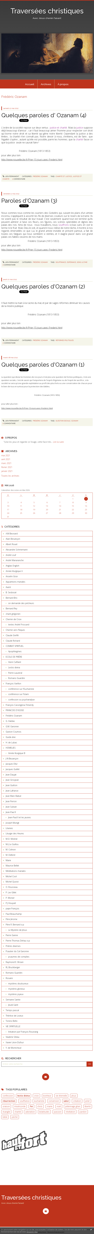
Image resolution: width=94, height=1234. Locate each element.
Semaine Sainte (13, 999)
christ (39, 1106)
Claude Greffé (12, 635)
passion (57, 1111)
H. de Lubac (11, 742)
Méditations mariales (16, 871)
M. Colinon (11, 849)
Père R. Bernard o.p (15, 924)
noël (59, 1106)
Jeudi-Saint (13, 1004)
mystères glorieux (16, 988)
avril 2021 (5, 459)
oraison (6, 1106)
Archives (46, 84)
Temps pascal (12, 1010)
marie (49, 1106)
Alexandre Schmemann (17, 549)
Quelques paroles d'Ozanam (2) (43, 286)
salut (66, 1101)
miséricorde (20, 1106)
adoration (30, 1111)
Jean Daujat (11, 774)
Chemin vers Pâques (15, 630)
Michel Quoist (12, 881)
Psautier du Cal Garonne (17, 951)
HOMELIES (11, 747)
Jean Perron (11, 801)
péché (15, 1117)
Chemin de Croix (13, 619)
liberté (88, 1106)
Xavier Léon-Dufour (15, 1042)
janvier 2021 (7, 471)
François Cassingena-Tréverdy (20, 705)
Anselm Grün (12, 576)
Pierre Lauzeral (15, 672)
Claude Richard (13, 640)
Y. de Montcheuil (13, 1047)
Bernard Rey (11, 608)
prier (87, 1101)
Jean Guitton (11, 785)
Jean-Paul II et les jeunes (19, 817)
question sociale (63, 421)
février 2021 (6, 467)
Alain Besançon (13, 538)
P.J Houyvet (11, 903)
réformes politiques (65, 340)
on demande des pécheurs (21, 603)
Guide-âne (11, 737)
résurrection (9, 1101)
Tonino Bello (11, 1021)
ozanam (74, 421)
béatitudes (44, 1111)
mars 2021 (6, 463)
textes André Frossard (18, 624)
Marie (8, 860)
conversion (54, 1101)
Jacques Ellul (11, 763)
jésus (73, 1095)
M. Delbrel (10, 855)
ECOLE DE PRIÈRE (14, 656)
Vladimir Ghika (12, 1037)
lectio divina (23, 1095)
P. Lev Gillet (11, 892)
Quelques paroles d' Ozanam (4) (43, 115)
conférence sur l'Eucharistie (21, 689)
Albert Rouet (11, 544)
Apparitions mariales (15, 581)
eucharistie (39, 1101)
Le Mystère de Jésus (17, 930)
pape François (12, 908)
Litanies (9, 828)
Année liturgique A (14, 571)
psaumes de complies (18, 956)
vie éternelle (61, 1095)
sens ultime (82, 262)
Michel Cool (11, 876)
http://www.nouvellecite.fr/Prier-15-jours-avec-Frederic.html (31, 159)
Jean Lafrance (12, 790)
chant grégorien (13, 613)
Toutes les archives (10, 476)
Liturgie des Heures (15, 833)
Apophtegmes (15, 651)
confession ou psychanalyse (21, 699)
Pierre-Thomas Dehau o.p (18, 940)
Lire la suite (58, 441)
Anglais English (12, 565)
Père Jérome (11, 919)
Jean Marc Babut (13, 796)
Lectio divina (14, 667)
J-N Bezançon (12, 758)
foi (31, 1106)
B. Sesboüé (11, 592)
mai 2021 (5, 455)
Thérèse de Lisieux (14, 1015)
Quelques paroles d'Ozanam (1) (42, 364)
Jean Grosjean (12, 779)
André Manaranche (15, 560)
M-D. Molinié (11, 838)
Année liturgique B (16, 753)
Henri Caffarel (14, 662)
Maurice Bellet (12, 865)
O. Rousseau (12, 887)
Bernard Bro (11, 597)
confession (8, 1095)
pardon (83, 1111)
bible (5, 1117)
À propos (63, 84)
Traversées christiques (47, 11)
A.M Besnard (12, 533)
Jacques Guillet (13, 769)
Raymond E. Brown (14, 962)
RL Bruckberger (13, 967)
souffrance (25, 1101)
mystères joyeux (15, 994)
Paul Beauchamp (14, 914)
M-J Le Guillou (12, 844)
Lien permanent (11, 176)
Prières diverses (13, 946)
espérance (71, 262)
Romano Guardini (16, 678)
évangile (6, 1111)
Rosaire (9, 978)
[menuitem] (29, 84)
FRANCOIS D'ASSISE (15, 710)
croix (36, 1095)
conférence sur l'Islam (18, 694)
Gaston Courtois (13, 731)
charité (18, 1111)
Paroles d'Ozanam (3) (29, 200)
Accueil (29, 84)
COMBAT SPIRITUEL (15, 646)
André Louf (11, 555)
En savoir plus (32, 1231)
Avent (8, 587)
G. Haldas (10, 721)
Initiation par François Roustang (23, 1031)
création (77, 1101)
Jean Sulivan (11, 806)
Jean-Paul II (11, 812)
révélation (70, 1111)
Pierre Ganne (12, 935)
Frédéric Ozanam (14, 715)
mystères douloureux (18, 983)
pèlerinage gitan (72, 1106)
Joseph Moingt (12, 822)
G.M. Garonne (12, 726)
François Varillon (13, 683)
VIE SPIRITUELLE (13, 1026)
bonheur (47, 1095)
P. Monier (10, 897)
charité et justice (64, 176)
